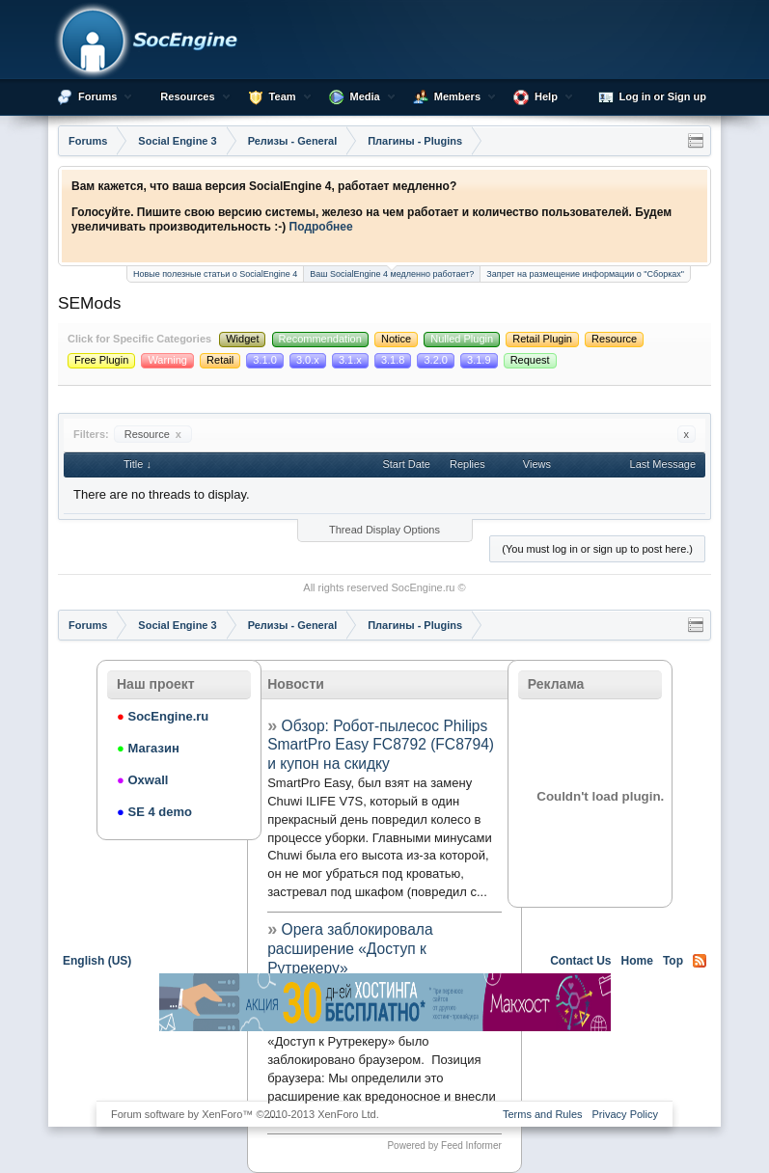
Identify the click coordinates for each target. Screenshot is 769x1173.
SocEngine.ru (422, 587)
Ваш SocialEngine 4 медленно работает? (392, 272)
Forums (97, 96)
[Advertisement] (385, 1065)
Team (282, 96)
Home (637, 961)
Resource (152, 434)
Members (457, 96)
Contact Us (580, 961)
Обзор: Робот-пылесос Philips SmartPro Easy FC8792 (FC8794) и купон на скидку (380, 745)
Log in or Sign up (652, 97)
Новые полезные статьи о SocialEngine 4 (215, 274)
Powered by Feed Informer (444, 1145)
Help (546, 96)
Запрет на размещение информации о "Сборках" (585, 274)
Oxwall (142, 780)
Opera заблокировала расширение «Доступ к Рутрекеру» (349, 948)
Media (365, 96)
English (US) (97, 961)
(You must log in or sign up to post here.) (597, 549)
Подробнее (321, 226)
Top (673, 961)
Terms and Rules (543, 1114)
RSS (699, 961)
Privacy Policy (625, 1114)
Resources (187, 96)
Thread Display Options (384, 529)
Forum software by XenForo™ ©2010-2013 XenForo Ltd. (245, 1114)
